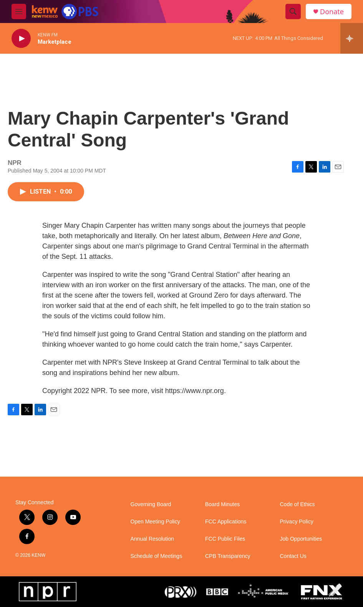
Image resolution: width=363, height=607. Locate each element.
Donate (332, 12)
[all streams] (351, 38)
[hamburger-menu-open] (19, 11)
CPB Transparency (227, 556)
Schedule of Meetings (156, 556)
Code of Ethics (297, 504)
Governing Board (151, 504)
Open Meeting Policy (155, 522)
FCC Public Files (225, 539)
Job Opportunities (301, 539)
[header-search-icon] (293, 11)
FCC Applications (225, 522)
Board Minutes (222, 504)
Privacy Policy (296, 522)
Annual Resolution (152, 539)
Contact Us (293, 556)
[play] (21, 38)
